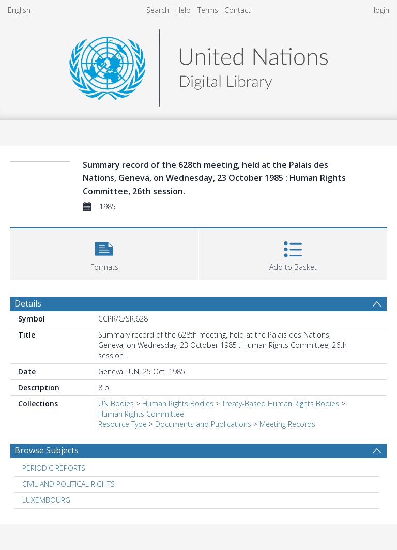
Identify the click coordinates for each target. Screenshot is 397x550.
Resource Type (122, 424)
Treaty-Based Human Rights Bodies (280, 403)
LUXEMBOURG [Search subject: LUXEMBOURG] (46, 500)
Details (27, 303)
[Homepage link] (198, 65)
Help (183, 10)
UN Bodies (116, 403)
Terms (207, 10)
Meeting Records (287, 424)
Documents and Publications (203, 424)
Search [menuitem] (157, 10)
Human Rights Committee (141, 414)
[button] (104, 253)
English (19, 10)
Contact (237, 10)
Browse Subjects (46, 450)
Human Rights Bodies (177, 403)
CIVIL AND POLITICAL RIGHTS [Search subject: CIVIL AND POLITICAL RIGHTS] (68, 484)
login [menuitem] (381, 10)
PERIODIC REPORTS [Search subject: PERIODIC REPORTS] (53, 468)
